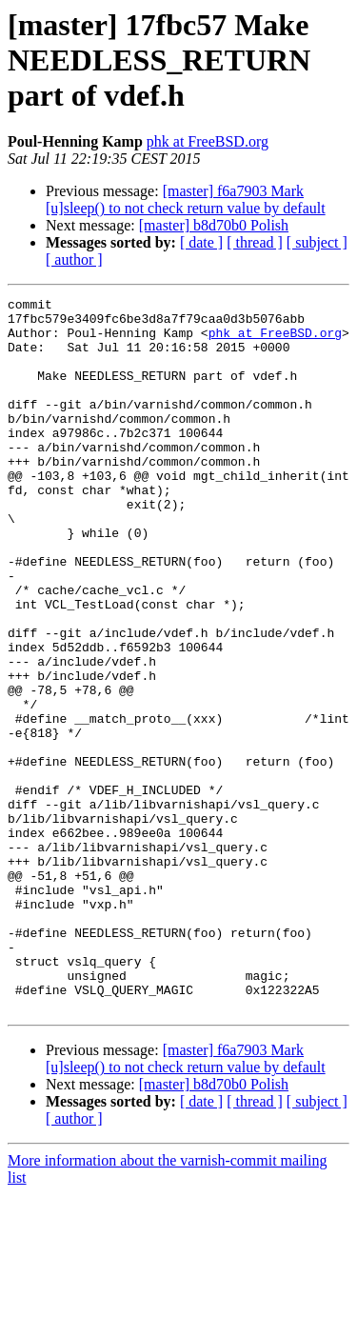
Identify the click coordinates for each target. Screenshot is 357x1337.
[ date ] (201, 242)
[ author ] (74, 259)
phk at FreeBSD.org (207, 141)
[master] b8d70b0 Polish (213, 225)
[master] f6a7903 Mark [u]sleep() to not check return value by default (186, 199)
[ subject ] (317, 242)
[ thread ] (255, 242)
